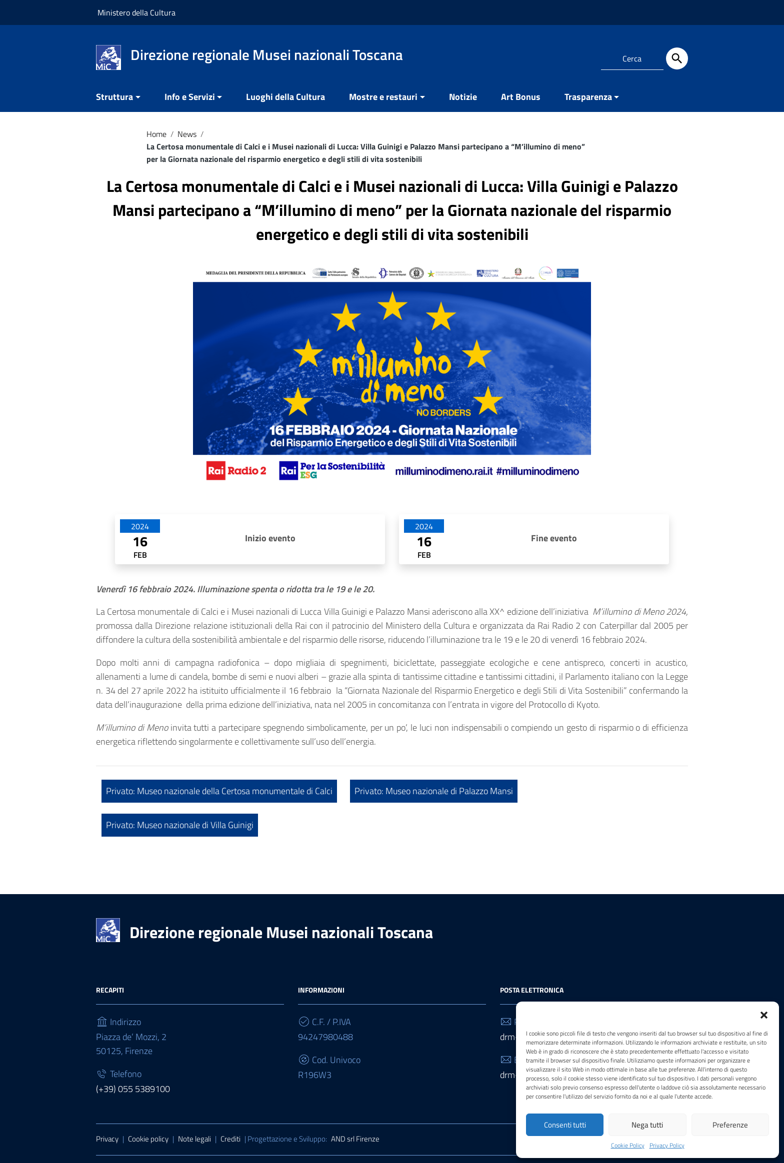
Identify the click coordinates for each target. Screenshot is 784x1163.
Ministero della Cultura (137, 12)
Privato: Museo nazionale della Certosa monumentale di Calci (219, 791)
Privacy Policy (667, 1145)
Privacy (107, 1139)
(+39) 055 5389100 (133, 1089)
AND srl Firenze (355, 1139)
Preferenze (730, 1125)
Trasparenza (588, 96)
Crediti (230, 1139)
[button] (764, 1014)
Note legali (194, 1139)
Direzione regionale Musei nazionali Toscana (281, 932)
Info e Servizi (189, 96)
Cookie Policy (627, 1145)
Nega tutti (647, 1125)
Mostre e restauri (383, 96)
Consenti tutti (565, 1125)
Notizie (463, 96)
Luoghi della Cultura (285, 96)
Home (156, 134)
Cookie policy (148, 1139)
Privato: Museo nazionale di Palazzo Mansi (433, 791)
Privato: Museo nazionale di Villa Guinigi (180, 825)
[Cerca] (677, 58)
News (187, 134)
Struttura (114, 96)
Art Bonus (520, 96)
